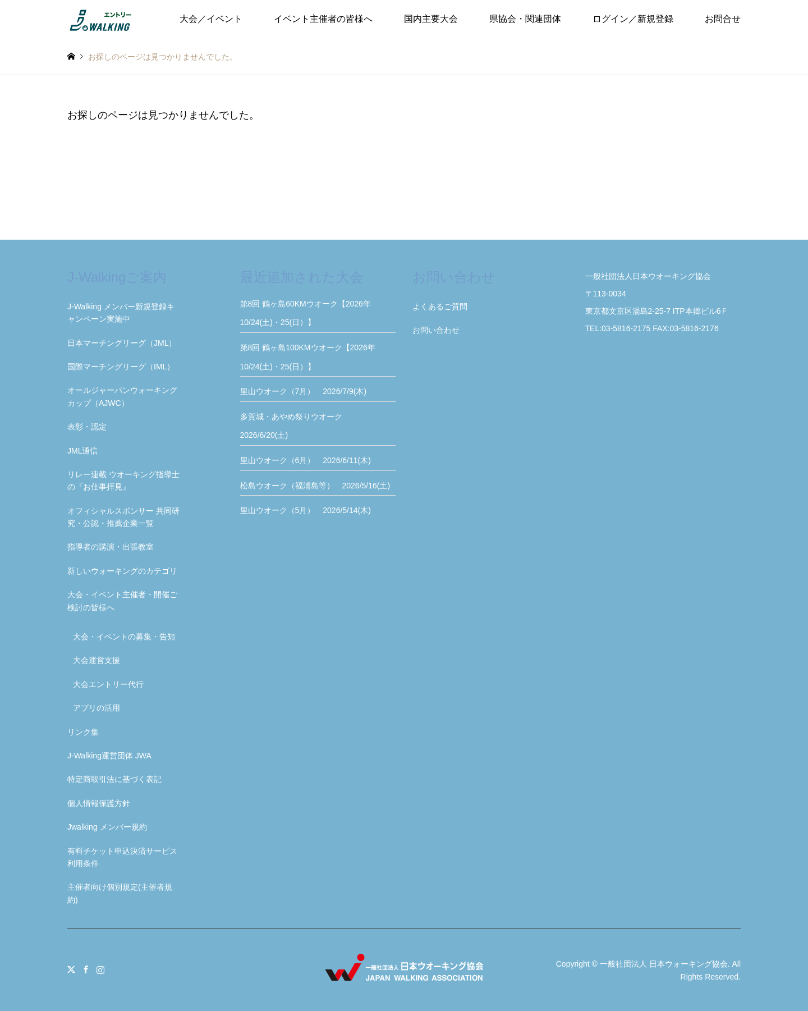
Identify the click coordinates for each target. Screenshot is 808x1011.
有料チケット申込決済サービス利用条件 (122, 857)
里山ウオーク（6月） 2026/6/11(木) (305, 460)
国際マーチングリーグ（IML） (121, 366)
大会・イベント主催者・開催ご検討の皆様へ (122, 600)
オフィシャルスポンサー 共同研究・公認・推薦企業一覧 (123, 517)
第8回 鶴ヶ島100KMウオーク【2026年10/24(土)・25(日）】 (307, 357)
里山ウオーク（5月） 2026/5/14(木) (305, 510)
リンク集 (83, 732)
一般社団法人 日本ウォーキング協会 (664, 963)
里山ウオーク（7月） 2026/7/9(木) (303, 391)
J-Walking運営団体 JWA (109, 755)
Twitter (71, 969)
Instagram (100, 969)
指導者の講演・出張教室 (110, 546)
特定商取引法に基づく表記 (114, 779)
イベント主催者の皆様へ (323, 19)
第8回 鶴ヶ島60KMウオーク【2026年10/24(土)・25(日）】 (305, 313)
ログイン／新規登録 (633, 19)
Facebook (86, 969)
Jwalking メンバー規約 (107, 826)
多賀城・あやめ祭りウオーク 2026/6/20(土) (295, 426)
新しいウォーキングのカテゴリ (122, 570)
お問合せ (723, 19)
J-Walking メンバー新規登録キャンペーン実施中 (121, 312)
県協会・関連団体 (525, 19)
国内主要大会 (431, 19)
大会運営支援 (96, 660)
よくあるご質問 (439, 306)
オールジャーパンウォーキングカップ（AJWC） (122, 396)
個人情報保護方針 (98, 803)
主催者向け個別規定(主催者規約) (119, 893)
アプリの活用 (96, 707)
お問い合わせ (436, 330)
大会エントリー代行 (108, 684)
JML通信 (82, 450)
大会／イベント (211, 19)
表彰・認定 (87, 426)
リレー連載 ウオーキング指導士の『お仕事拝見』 (123, 480)
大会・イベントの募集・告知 (124, 636)
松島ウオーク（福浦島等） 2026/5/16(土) (315, 485)
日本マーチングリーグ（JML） (121, 342)
